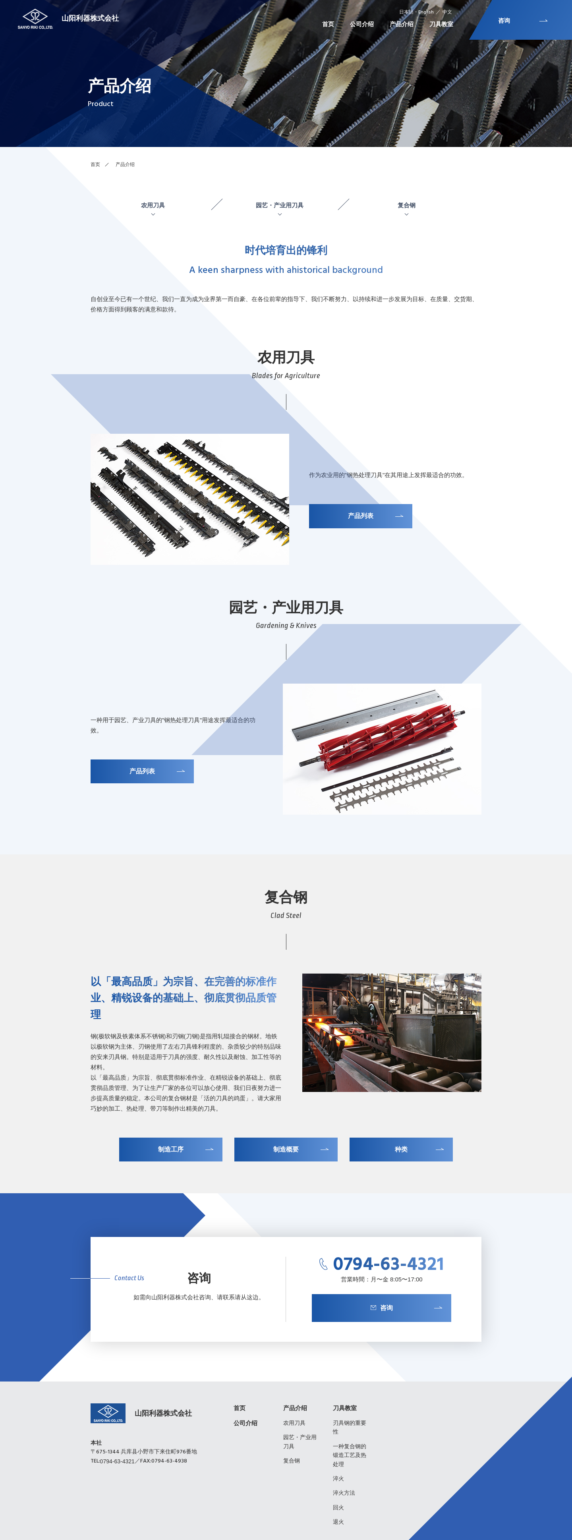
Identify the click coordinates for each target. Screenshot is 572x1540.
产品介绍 (295, 1408)
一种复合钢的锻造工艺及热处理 (349, 1455)
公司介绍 (245, 1423)
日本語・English (416, 12)
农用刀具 (153, 205)
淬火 (338, 1478)
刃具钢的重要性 (349, 1427)
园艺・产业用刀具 (279, 205)
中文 (447, 12)
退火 (338, 1522)
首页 (95, 164)
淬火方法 (344, 1493)
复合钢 (406, 205)
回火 (338, 1507)
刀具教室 (345, 1408)
